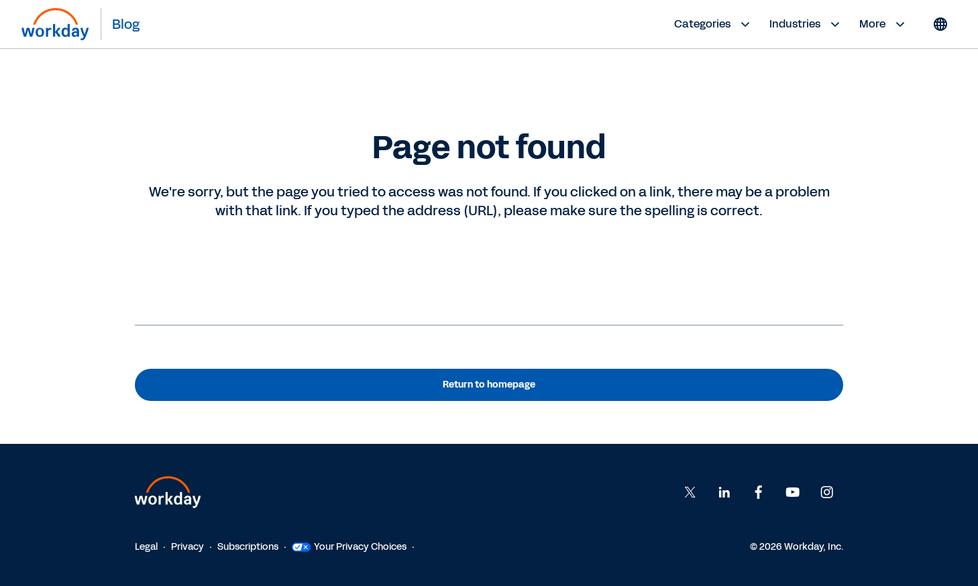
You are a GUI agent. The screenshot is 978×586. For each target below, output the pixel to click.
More (883, 24)
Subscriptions (247, 546)
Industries (806, 24)
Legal (146, 546)
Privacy (187, 546)
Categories (713, 24)
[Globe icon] (940, 24)
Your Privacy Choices (349, 546)
